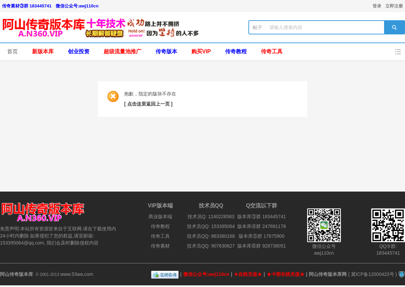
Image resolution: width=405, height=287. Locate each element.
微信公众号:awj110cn (77, 5)
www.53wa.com (76, 274)
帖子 (257, 27)
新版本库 (43, 51)
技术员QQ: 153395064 (211, 226)
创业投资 (78, 51)
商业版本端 (160, 216)
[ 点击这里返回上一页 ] (148, 104)
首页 (12, 51)
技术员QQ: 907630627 (211, 246)
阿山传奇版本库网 (328, 274)
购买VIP (201, 51)
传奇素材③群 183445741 (27, 5)
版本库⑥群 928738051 (261, 246)
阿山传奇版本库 (16, 274)
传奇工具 (271, 51)
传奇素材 (160, 246)
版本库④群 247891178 (261, 226)
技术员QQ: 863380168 (211, 236)
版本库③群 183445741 (261, 216)
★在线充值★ (248, 274)
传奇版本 (166, 51)
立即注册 (394, 5)
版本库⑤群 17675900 (262, 236)
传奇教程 (236, 51)
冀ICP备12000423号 (372, 274)
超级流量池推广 (122, 51)
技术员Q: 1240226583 (211, 216)
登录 (377, 5)
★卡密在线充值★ (285, 274)
